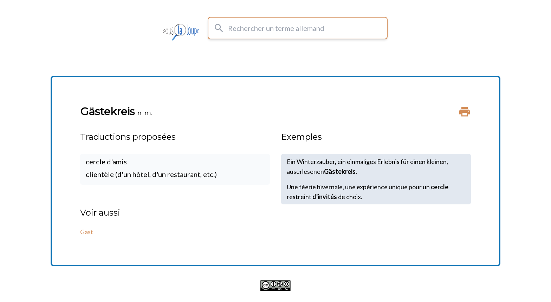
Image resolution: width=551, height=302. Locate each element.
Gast (86, 232)
